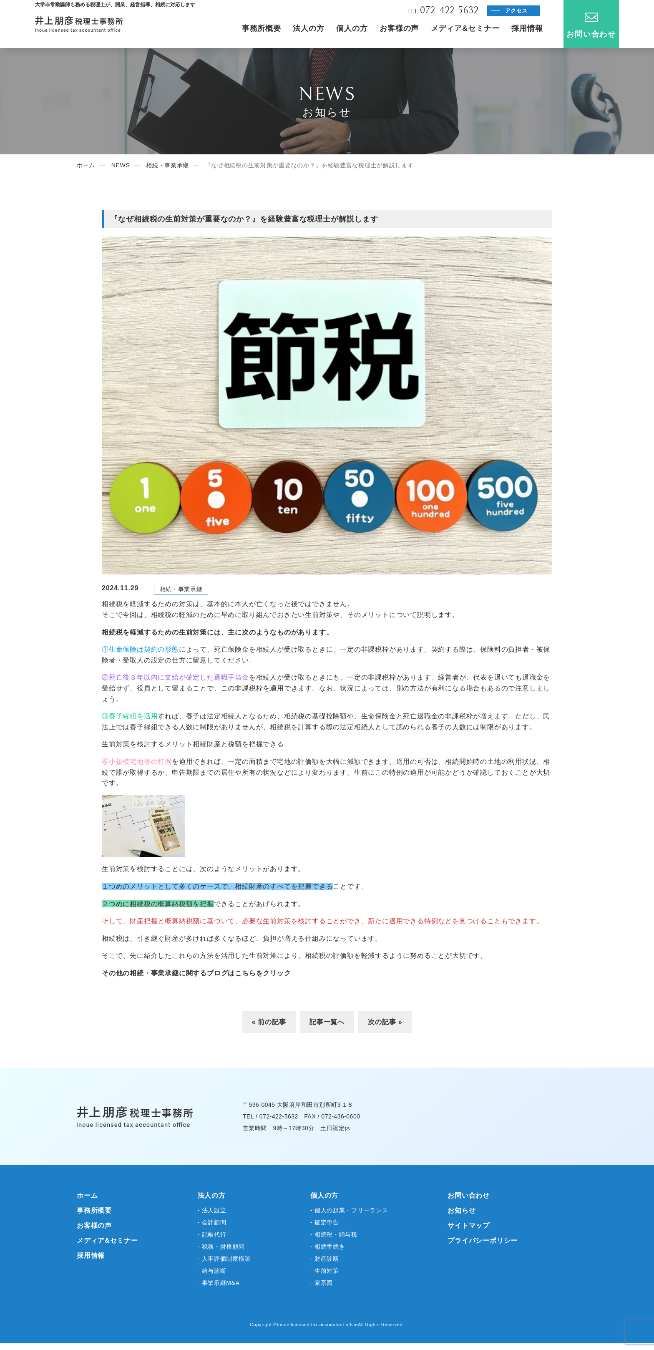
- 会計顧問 (212, 1222)
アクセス (516, 11)
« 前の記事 (269, 1021)
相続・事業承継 (167, 165)
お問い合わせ (591, 25)
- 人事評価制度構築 (224, 1258)
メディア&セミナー (465, 28)
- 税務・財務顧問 (221, 1246)
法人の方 (308, 28)
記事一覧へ (327, 1021)
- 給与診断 (212, 1270)
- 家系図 (321, 1282)
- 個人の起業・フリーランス (349, 1210)
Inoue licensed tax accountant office (317, 1324)
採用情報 (527, 28)
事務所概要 (262, 28)
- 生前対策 (324, 1270)
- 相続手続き (327, 1246)
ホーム (86, 165)
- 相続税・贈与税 (333, 1234)
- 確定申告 (324, 1222)
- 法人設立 (212, 1210)
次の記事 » (385, 1021)
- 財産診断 (324, 1258)
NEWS (120, 165)
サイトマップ (469, 1225)
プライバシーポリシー (483, 1240)
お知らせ (461, 1210)
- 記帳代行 (212, 1234)
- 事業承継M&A (219, 1282)
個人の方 (352, 28)
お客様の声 (399, 28)
